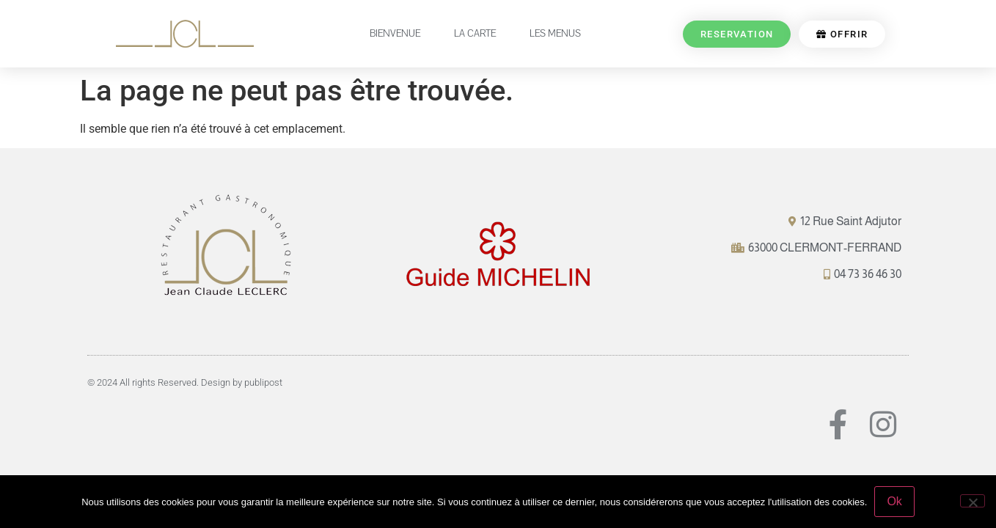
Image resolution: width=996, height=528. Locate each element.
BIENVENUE (395, 33)
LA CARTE (475, 33)
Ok (894, 501)
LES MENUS (555, 33)
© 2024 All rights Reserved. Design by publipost (184, 382)
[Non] (972, 500)
